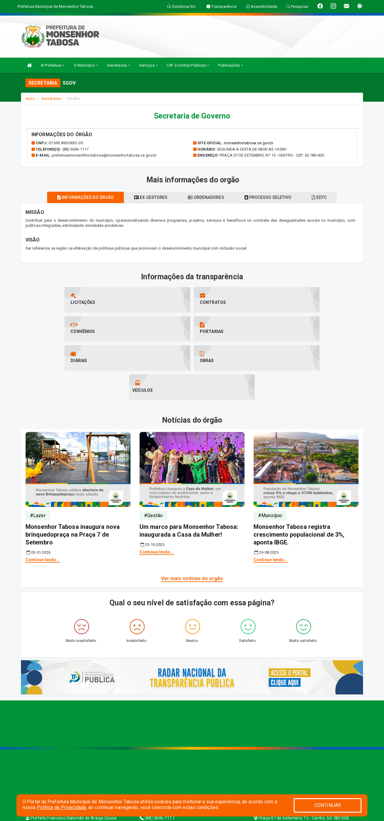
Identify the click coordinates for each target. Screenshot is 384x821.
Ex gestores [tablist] (146, 197)
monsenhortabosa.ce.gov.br (249, 143)
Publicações (230, 65)
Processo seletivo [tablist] (272, 197)
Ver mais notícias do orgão (192, 520)
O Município (86, 65)
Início (30, 98)
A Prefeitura (52, 65)
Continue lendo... (43, 501)
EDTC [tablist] (329, 197)
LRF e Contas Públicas (188, 65)
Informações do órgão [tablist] (76, 197)
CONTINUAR (327, 805)
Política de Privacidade (61, 807)
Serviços (148, 65)
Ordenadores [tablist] (206, 197)
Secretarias (118, 65)
